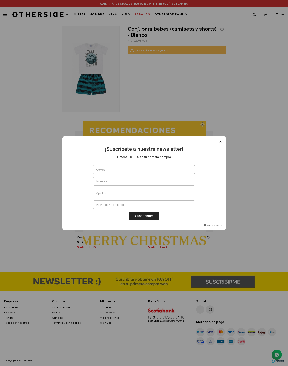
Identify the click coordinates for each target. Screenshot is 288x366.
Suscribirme (144, 216)
